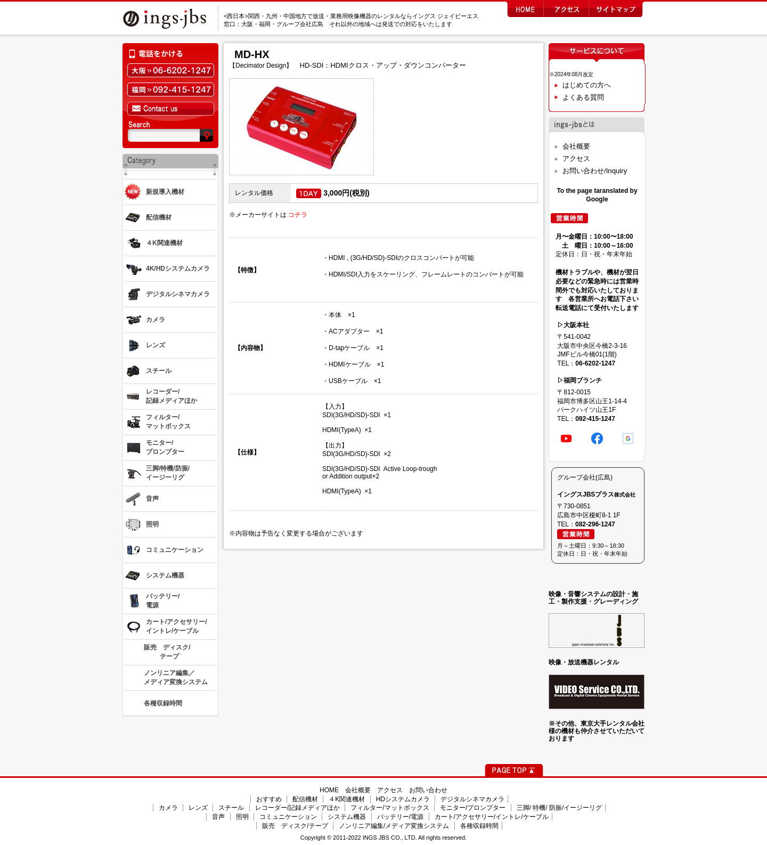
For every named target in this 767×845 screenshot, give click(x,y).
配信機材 (305, 799)
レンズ (198, 807)
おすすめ (269, 799)
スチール (231, 807)
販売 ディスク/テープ (295, 826)
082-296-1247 (595, 524)
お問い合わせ (428, 790)
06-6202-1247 (595, 363)
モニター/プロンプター (472, 807)
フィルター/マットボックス (389, 807)
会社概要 (576, 146)
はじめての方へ (586, 85)
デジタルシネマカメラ (472, 799)
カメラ (168, 807)
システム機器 (347, 816)
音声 (218, 816)
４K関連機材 (347, 799)
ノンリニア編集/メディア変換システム (394, 826)
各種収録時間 (479, 826)
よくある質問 (583, 97)
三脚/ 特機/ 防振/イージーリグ (559, 807)
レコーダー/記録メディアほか (297, 807)
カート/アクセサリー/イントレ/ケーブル (492, 816)
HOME (329, 790)
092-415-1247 (595, 419)
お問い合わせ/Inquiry (594, 171)
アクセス (576, 158)
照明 (242, 816)
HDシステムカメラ (403, 799)
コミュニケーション (288, 816)
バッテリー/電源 (400, 816)
